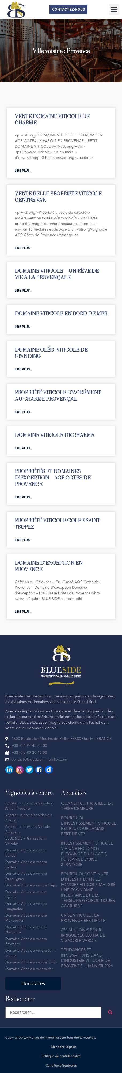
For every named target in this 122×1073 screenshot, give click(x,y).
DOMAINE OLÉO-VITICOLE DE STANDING (51, 352)
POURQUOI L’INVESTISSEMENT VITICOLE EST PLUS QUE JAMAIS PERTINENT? (88, 826)
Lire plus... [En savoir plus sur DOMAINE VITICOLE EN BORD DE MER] (23, 327)
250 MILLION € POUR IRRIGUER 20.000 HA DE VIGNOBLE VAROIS (83, 935)
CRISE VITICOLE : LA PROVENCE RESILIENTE (83, 918)
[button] (114, 9)
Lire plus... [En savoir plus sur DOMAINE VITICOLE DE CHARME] (23, 448)
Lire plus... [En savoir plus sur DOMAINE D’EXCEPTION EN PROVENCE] (23, 612)
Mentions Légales (63, 1047)
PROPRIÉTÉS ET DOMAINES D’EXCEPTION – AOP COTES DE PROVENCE (52, 477)
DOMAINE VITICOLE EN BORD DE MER (61, 313)
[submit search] (110, 1012)
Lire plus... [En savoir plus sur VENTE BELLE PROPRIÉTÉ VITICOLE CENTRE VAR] (23, 248)
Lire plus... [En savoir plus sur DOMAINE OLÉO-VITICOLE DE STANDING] (23, 369)
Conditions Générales (61, 1065)
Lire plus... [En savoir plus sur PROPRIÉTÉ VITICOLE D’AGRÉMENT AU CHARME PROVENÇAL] (23, 412)
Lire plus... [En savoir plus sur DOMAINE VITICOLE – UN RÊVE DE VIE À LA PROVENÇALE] (23, 290)
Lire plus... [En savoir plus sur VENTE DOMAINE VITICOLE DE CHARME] (23, 170)
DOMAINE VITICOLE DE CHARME (54, 434)
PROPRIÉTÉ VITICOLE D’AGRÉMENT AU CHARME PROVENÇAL (58, 395)
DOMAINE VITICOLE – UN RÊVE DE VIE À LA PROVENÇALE (57, 273)
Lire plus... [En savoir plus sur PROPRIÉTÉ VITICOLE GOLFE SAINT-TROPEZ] (23, 540)
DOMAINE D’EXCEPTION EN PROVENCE (49, 565)
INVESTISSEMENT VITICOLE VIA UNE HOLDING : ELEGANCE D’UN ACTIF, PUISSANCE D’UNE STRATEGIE (87, 854)
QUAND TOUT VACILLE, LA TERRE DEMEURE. (87, 806)
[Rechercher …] (53, 1012)
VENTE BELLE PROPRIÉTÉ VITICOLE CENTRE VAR (58, 196)
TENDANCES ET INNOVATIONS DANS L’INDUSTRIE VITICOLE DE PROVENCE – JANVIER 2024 (87, 958)
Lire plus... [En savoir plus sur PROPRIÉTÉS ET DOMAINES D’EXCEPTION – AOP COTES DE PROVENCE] (23, 497)
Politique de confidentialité (61, 1056)
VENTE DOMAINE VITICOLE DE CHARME (52, 119)
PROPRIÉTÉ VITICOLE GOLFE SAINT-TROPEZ (58, 523)
